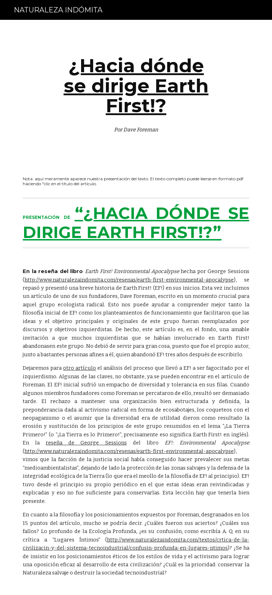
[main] (136, 92)
